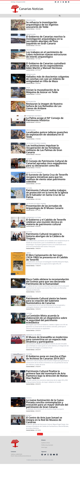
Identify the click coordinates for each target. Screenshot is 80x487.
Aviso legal (44, 447)
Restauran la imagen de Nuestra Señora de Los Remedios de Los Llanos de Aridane (44, 106)
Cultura (13, 371)
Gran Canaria (14, 29)
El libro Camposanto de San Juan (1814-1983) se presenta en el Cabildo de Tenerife (47, 257)
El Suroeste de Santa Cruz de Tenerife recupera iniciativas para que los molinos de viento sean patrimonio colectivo (47, 178)
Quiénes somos (45, 442)
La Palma (13, 82)
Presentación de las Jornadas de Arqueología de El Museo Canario (44, 207)
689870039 (19, 454)
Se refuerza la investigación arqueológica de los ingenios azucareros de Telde (42, 24)
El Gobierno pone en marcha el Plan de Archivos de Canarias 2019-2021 (46, 357)
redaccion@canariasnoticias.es (22, 456)
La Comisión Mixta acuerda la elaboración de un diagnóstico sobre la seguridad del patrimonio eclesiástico (46, 319)
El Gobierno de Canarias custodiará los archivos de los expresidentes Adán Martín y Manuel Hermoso (46, 66)
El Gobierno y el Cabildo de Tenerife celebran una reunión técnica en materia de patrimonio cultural (46, 222)
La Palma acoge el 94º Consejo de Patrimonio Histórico (44, 119)
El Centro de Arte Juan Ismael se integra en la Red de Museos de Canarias (44, 420)
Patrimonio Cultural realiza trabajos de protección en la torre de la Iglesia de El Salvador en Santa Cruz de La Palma (47, 194)
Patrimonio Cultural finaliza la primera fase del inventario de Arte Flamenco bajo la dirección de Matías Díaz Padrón (47, 375)
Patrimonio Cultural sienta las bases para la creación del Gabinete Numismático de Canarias (46, 301)
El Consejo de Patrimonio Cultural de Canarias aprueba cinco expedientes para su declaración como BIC (46, 163)
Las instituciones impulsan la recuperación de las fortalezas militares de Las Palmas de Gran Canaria (44, 149)
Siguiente (40, 434)
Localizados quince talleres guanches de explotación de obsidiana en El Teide (47, 134)
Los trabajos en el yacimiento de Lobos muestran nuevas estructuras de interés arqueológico (46, 54)
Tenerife (13, 138)
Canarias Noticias (30, 29)
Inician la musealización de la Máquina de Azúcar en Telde (42, 91)
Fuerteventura (14, 50)
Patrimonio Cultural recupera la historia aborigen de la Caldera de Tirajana (45, 236)
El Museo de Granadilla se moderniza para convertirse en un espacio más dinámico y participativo (47, 339)
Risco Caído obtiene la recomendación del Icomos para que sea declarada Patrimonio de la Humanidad (47, 281)
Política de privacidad (47, 445)
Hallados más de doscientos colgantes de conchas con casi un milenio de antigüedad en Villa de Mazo (47, 79)
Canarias (13, 68)
